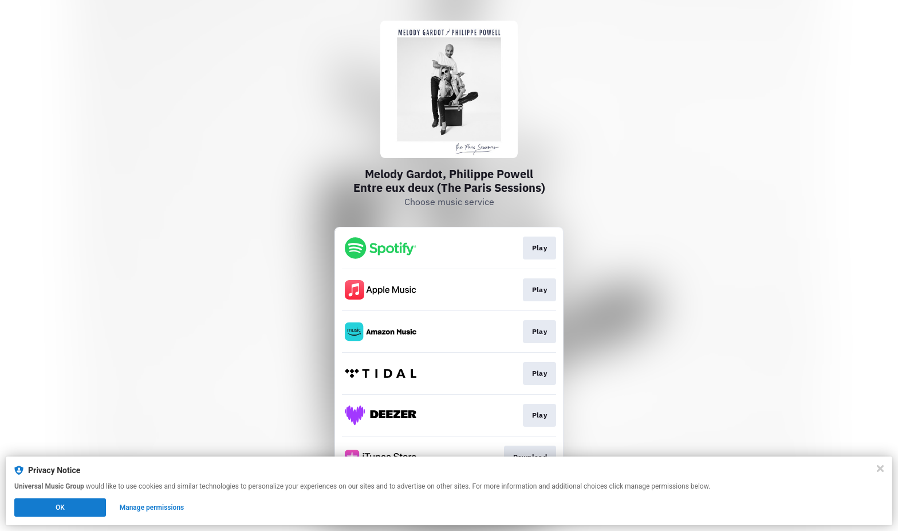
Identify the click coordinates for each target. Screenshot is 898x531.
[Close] (880, 468)
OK (60, 508)
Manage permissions (152, 508)
